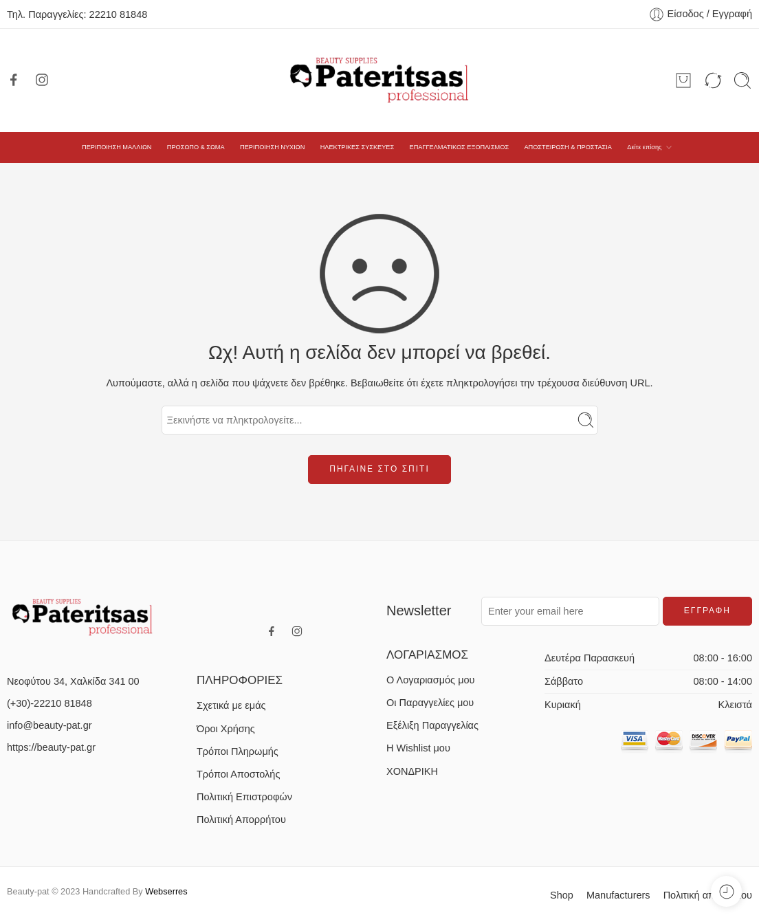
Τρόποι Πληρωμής (237, 751)
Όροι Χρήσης (226, 728)
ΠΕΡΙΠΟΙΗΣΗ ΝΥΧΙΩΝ (272, 147)
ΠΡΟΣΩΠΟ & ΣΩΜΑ (196, 147)
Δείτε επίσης (644, 147)
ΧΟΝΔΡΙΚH (412, 771)
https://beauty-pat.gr (51, 747)
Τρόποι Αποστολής (238, 774)
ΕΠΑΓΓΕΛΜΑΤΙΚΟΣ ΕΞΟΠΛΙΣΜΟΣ (459, 147)
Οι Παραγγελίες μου (430, 702)
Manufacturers (618, 895)
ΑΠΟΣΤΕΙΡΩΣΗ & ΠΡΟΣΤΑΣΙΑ (567, 147)
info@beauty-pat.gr (49, 725)
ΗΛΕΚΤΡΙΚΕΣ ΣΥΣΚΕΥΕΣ (357, 147)
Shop (561, 895)
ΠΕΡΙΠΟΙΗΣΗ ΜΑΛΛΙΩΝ (116, 147)
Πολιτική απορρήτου (707, 895)
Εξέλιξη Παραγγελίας (432, 725)
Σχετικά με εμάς (231, 705)
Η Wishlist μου (418, 748)
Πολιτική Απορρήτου (241, 819)
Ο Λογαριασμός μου (430, 679)
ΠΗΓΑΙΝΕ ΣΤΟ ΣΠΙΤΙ (379, 469)
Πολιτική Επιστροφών (244, 796)
